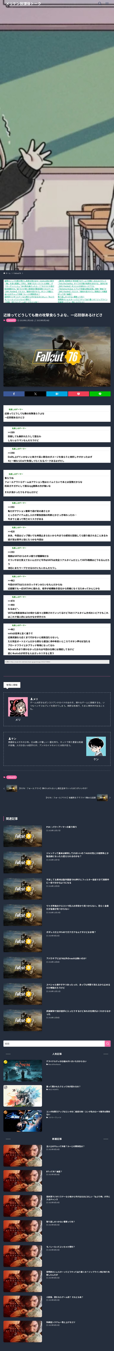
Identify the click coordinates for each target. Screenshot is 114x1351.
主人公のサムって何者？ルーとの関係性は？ (22, 294)
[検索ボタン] (99, 3)
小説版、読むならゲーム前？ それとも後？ (21, 302)
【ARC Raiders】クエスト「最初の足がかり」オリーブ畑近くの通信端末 (33, 291)
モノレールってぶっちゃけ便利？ (17, 299)
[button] (13, 393)
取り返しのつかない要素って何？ (71, 296)
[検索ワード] (57, 1044)
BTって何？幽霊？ (65, 294)
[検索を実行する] (108, 1044)
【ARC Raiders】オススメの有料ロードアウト (76, 286)
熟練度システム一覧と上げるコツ (71, 302)
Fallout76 (11, 320)
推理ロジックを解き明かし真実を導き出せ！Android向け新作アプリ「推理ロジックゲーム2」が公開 (44, 280)
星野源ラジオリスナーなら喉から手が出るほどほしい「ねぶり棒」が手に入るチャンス (39, 296)
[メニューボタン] (107, 3)
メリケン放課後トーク (23, 3)
